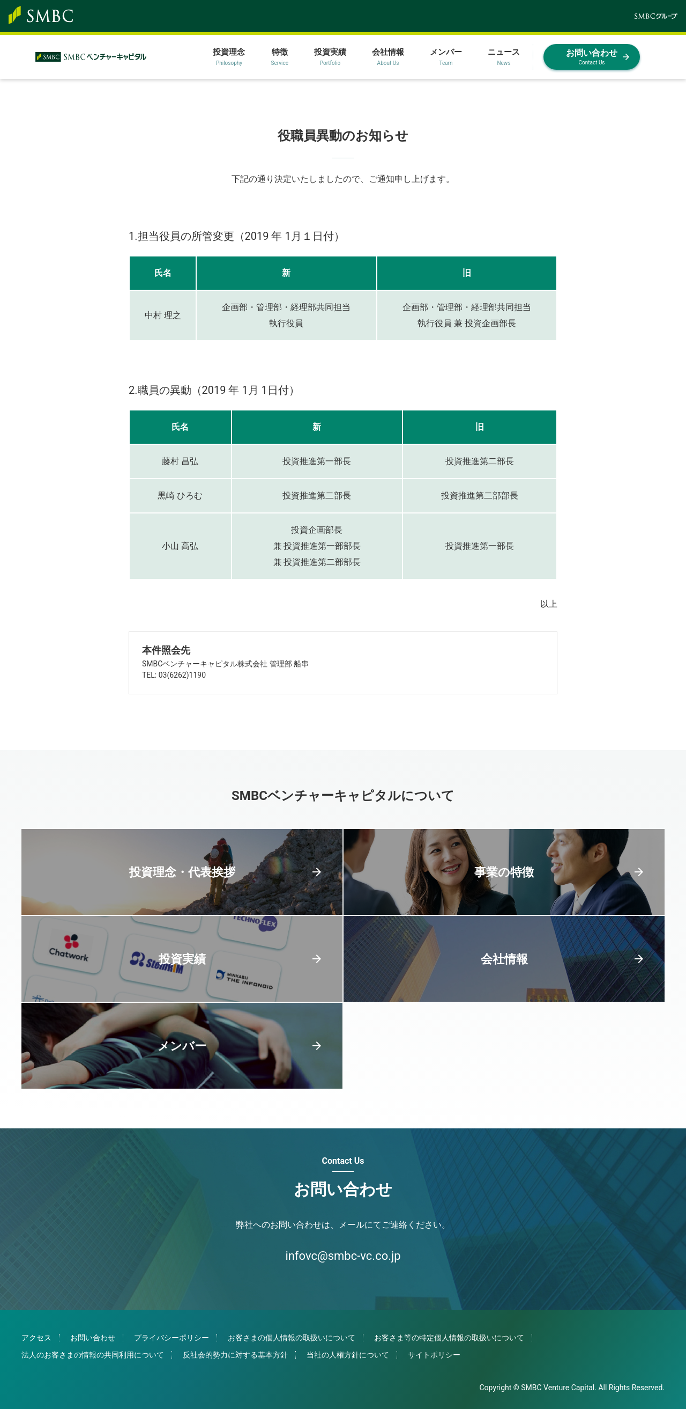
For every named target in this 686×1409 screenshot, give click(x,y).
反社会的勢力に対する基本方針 (235, 1355)
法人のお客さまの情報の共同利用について (92, 1355)
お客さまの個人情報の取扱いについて (291, 1337)
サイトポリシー (434, 1355)
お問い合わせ (92, 1337)
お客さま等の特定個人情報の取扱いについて (449, 1337)
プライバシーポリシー (171, 1337)
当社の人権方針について (348, 1355)
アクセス (36, 1337)
